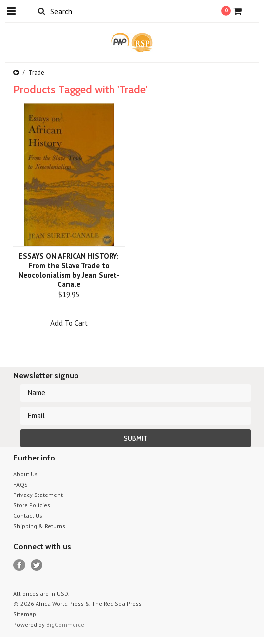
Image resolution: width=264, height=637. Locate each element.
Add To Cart (69, 323)
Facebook (19, 565)
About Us (25, 474)
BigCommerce (65, 624)
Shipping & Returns (39, 526)
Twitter (37, 565)
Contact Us (27, 515)
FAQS (20, 484)
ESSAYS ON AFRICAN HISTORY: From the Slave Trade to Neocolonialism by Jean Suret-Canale (69, 270)
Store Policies (31, 505)
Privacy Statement (38, 494)
